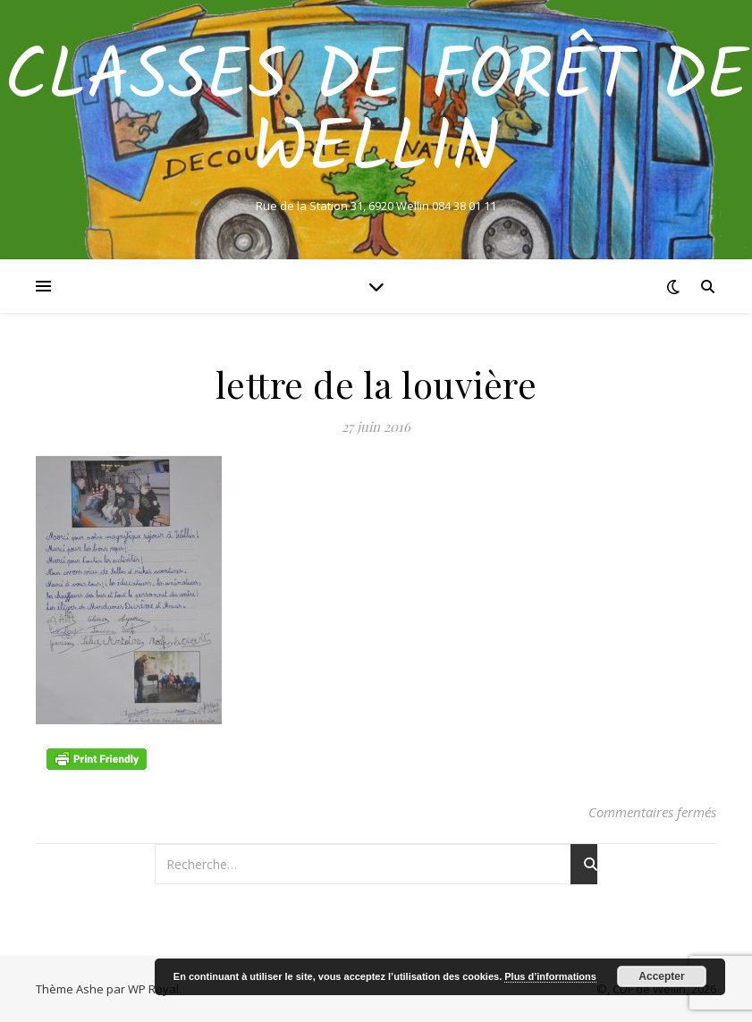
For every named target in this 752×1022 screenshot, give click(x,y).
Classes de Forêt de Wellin (376, 114)
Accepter (661, 976)
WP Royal (153, 989)
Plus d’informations (550, 976)
